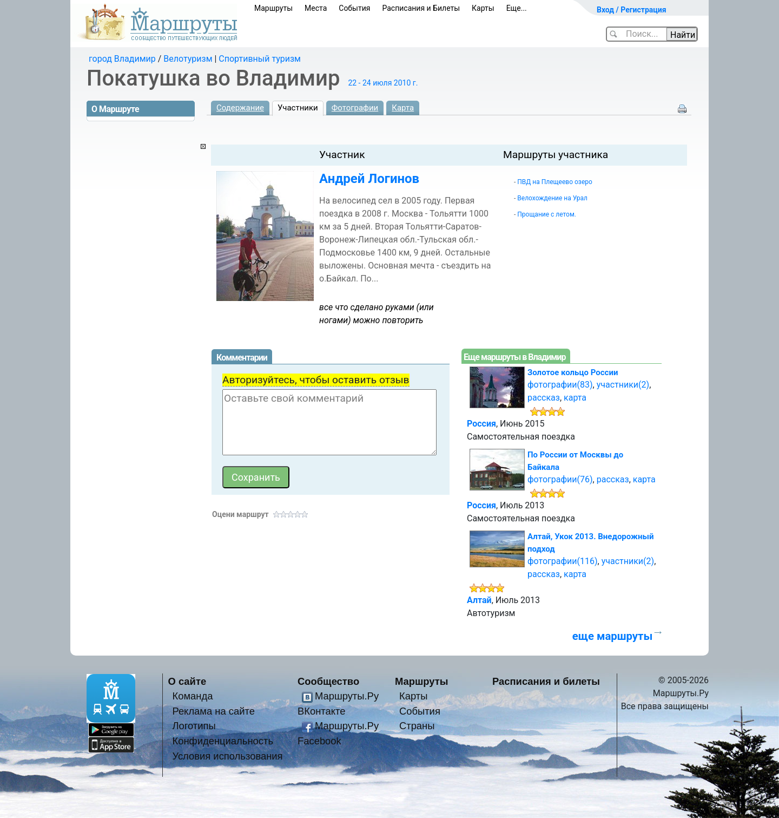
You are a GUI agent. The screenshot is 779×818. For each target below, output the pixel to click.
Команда (192, 696)
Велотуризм (187, 59)
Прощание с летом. (546, 214)
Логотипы (193, 725)
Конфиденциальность (222, 741)
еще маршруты (612, 636)
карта (575, 397)
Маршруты (273, 8)
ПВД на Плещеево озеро (554, 182)
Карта (403, 108)
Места (316, 8)
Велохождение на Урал (552, 198)
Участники (298, 108)
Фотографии (355, 108)
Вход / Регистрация (631, 9)
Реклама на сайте (213, 711)
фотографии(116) (562, 561)
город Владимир (122, 59)
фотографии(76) (560, 479)
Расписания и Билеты (421, 8)
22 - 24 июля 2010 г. (383, 82)
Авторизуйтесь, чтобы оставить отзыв (316, 380)
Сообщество (328, 681)
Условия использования (227, 756)
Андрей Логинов (369, 178)
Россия (481, 423)
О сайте (187, 681)
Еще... (516, 8)
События (354, 8)
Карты (483, 8)
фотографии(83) (560, 384)
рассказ (543, 397)
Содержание (240, 108)
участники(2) (623, 384)
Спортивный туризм (260, 59)
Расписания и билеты (546, 681)
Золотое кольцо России (572, 372)
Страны (417, 725)
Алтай (479, 600)
